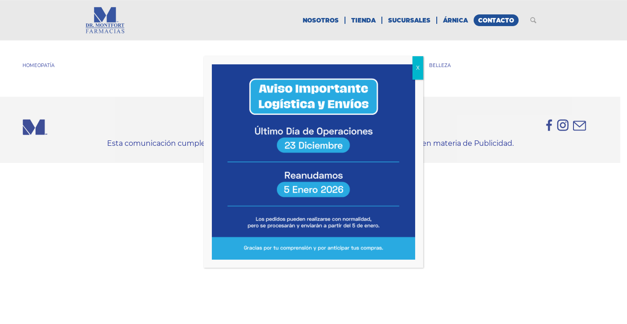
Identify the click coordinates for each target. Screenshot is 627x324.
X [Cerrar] (418, 68)
